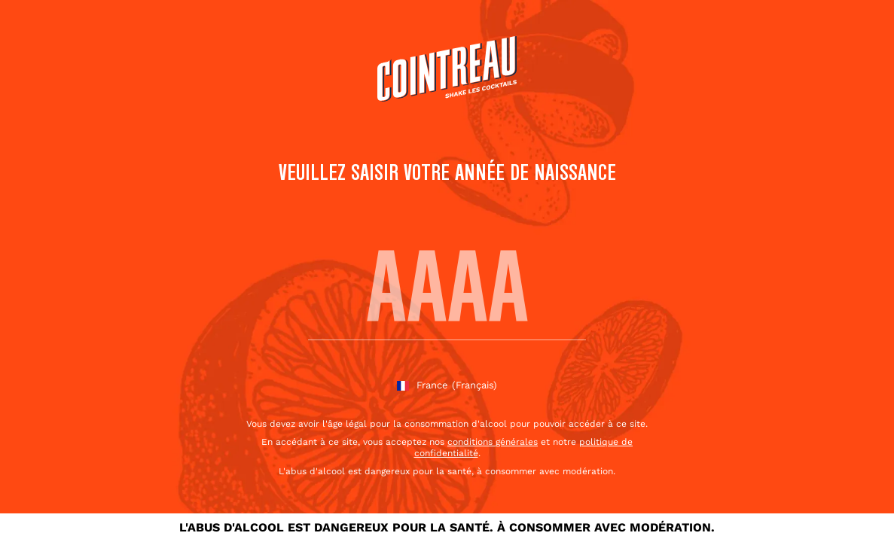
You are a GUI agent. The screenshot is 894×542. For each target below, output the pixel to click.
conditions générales (492, 442)
